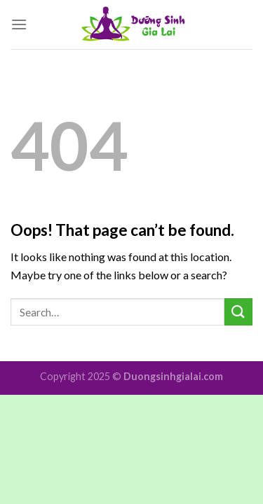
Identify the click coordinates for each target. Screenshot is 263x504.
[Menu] (19, 24)
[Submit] (238, 312)
